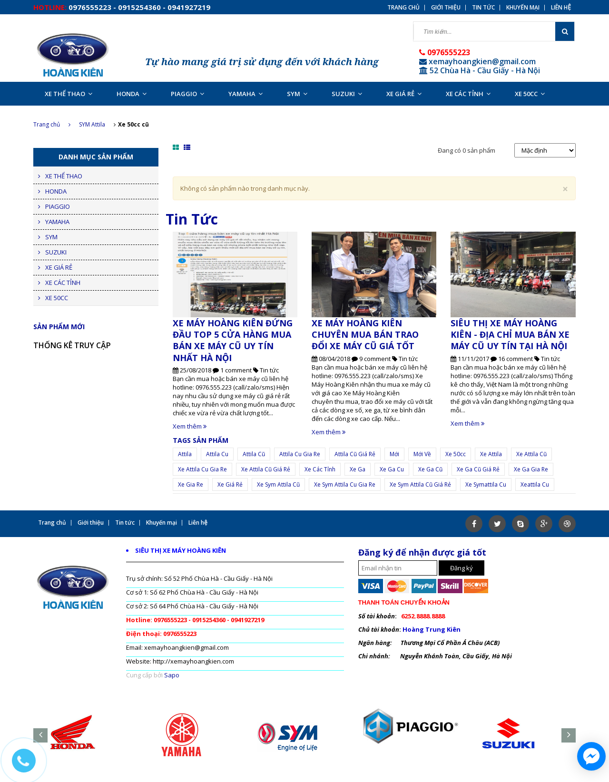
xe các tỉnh (319, 469)
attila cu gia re (299, 454)
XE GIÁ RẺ (404, 93)
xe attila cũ (531, 454)
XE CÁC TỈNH (468, 93)
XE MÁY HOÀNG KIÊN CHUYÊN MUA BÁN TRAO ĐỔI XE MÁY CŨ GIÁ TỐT (365, 334)
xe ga (357, 469)
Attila (185, 454)
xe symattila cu (485, 484)
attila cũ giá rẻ (354, 454)
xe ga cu (392, 469)
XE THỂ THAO (68, 93)
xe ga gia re (531, 469)
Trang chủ (403, 7)
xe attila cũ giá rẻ (265, 469)
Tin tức (483, 7)
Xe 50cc (455, 454)
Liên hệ (561, 7)
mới (394, 454)
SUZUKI (347, 93)
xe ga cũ (430, 469)
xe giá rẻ (230, 484)
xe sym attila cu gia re (344, 484)
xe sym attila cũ (278, 484)
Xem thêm (189, 426)
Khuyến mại (523, 7)
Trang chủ (51, 124)
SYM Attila (92, 124)
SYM (297, 93)
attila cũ (254, 454)
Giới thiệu (446, 7)
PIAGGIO (187, 93)
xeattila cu (535, 484)
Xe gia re (190, 484)
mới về (422, 454)
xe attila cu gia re (202, 469)
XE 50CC (530, 93)
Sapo (171, 675)
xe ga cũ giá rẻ (478, 469)
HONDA (132, 93)
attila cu (217, 454)
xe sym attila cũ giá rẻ (420, 484)
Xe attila (491, 454)
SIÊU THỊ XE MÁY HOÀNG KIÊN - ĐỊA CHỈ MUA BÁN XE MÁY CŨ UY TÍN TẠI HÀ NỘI (510, 334)
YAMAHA (245, 93)
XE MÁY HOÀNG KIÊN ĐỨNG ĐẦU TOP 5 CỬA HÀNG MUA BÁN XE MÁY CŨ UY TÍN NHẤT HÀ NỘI (233, 340)
